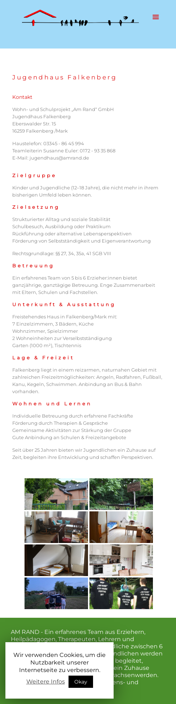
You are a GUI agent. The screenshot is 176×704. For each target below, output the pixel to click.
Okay (80, 681)
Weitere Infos (45, 681)
